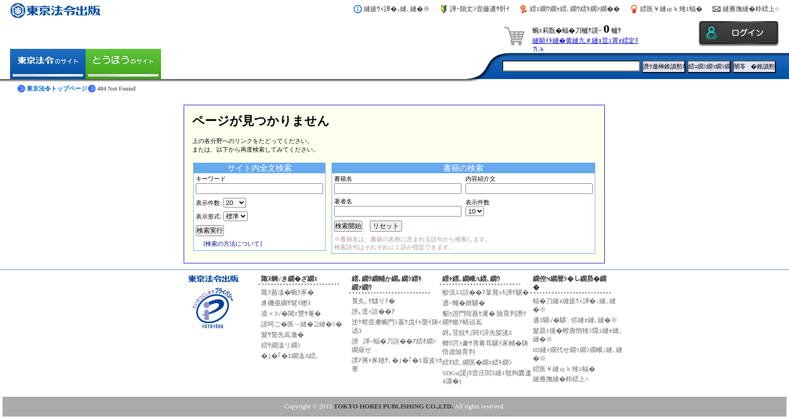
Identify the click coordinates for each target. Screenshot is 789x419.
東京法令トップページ (57, 88)
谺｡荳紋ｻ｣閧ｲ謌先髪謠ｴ (477, 332)
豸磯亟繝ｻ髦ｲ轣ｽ (286, 303)
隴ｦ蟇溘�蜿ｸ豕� (287, 292)
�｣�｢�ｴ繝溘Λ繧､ (290, 356)
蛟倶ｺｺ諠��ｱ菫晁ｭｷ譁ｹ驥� (485, 292)
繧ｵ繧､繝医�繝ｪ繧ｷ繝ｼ (477, 362)
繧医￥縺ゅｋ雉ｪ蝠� (671, 9)
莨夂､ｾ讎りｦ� (373, 301)
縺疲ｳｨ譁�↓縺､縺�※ (397, 9)
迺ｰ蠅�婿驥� (463, 303)
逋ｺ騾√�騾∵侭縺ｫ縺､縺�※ (575, 320)
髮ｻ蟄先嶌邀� (282, 334)
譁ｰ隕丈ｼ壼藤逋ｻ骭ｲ (480, 9)
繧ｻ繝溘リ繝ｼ (281, 345)
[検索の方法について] (232, 243)
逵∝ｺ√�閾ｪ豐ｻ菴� (291, 313)
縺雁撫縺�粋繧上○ (751, 9)
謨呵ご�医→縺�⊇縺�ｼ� (301, 324)
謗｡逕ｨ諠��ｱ (373, 311)
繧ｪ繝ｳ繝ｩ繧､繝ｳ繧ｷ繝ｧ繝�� (575, 9)
